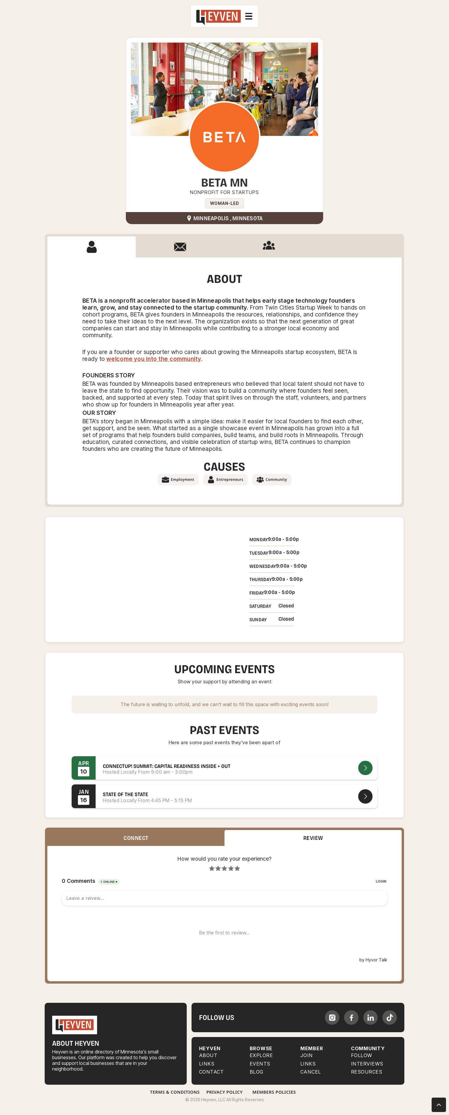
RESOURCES (366, 1072)
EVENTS (260, 1064)
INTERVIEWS (367, 1064)
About (208, 1055)
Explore (261, 1055)
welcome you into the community (153, 358)
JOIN (306, 1055)
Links (207, 1064)
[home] (218, 16)
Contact (211, 1072)
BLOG (256, 1072)
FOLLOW (361, 1055)
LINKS (308, 1064)
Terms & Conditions (175, 1092)
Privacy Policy (224, 1092)
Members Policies (274, 1092)
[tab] (91, 246)
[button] (249, 16)
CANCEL (310, 1072)
